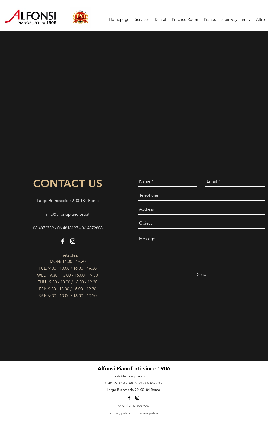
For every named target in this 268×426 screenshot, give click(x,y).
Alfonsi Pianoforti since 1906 (134, 368)
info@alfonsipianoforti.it (67, 214)
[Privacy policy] (120, 413)
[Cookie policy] (148, 413)
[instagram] (72, 241)
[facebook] (62, 241)
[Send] (201, 274)
